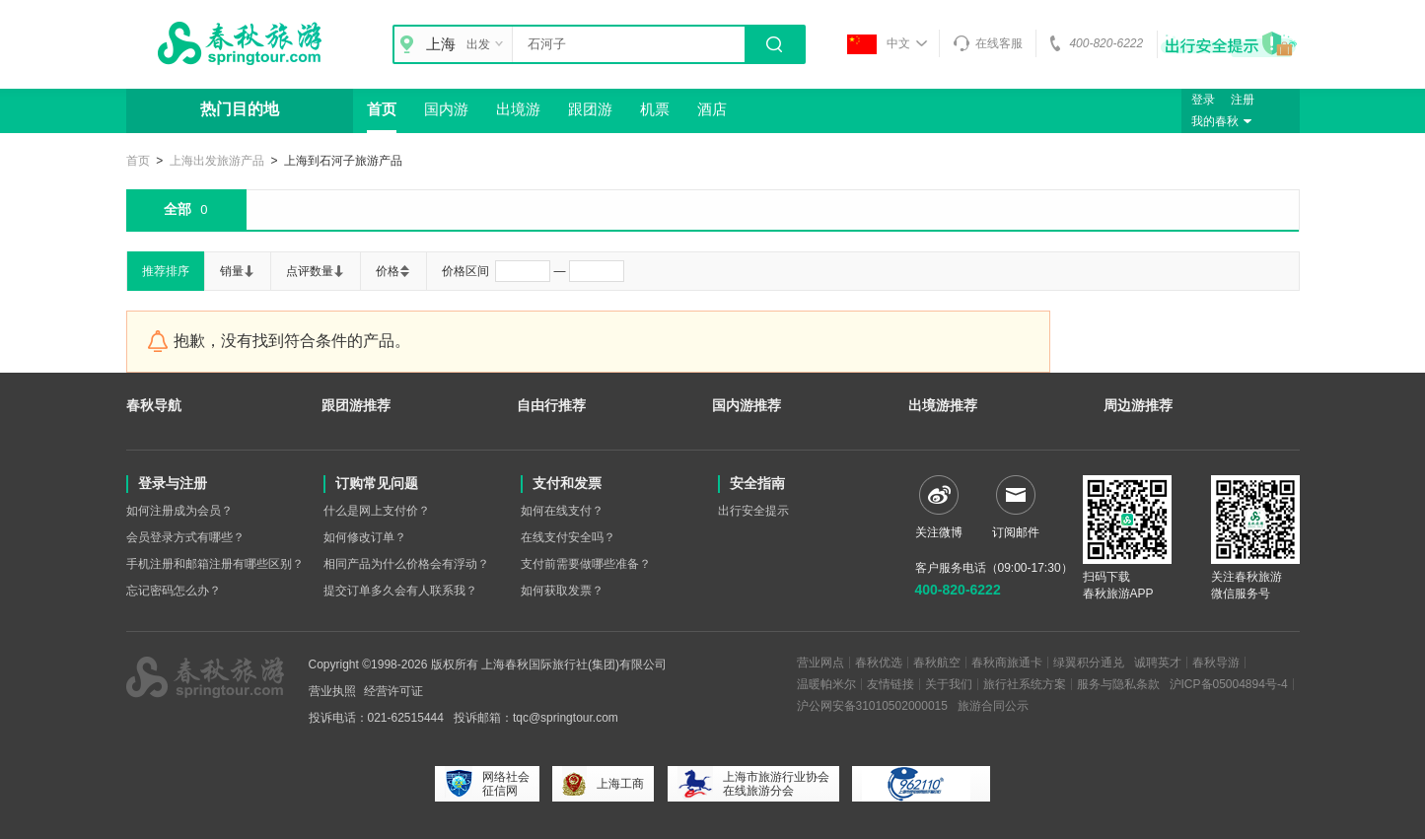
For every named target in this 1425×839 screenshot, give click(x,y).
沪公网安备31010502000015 (872, 706)
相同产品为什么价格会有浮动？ (406, 564)
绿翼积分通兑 (1088, 662)
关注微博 (938, 507)
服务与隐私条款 (1118, 684)
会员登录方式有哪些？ (185, 537)
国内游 (446, 109)
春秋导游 (1216, 662)
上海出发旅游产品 (217, 161)
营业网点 (820, 662)
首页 (381, 109)
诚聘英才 (1157, 662)
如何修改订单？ (364, 537)
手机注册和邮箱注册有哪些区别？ (215, 564)
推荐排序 (165, 271)
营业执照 (332, 691)
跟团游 (590, 109)
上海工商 (603, 784)
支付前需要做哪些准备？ (586, 564)
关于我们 (948, 684)
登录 (1203, 99)
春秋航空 (937, 662)
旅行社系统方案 (1024, 684)
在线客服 (988, 43)
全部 (185, 210)
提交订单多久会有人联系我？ (400, 590)
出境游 (518, 109)
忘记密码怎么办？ (173, 590)
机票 (655, 109)
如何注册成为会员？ (179, 511)
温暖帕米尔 (826, 684)
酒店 (712, 109)
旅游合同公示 (993, 706)
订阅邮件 (1015, 507)
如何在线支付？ (562, 511)
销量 (237, 271)
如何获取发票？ (562, 590)
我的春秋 (1223, 121)
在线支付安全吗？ (568, 537)
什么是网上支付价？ (376, 511)
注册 (1242, 99)
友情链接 (890, 684)
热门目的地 (239, 109)
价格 (393, 271)
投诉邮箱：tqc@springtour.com (536, 718)
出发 (487, 44)
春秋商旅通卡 (1006, 662)
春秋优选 (878, 662)
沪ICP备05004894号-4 (1229, 684)
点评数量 (315, 271)
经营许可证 (393, 691)
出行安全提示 (753, 511)
